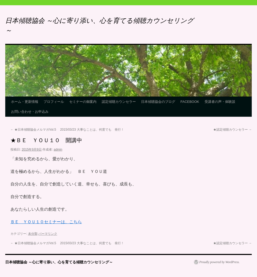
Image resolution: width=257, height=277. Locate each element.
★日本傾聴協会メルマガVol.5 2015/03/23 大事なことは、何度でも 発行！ (67, 129)
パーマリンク (47, 234)
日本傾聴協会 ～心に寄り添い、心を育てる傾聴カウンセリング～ (59, 262)
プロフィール (54, 102)
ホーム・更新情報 (24, 102)
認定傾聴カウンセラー (119, 102)
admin (58, 149)
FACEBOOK (189, 102)
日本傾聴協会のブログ (158, 102)
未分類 (33, 234)
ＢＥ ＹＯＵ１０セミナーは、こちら (46, 222)
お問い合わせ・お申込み (30, 112)
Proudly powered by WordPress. (219, 262)
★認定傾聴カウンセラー (232, 129)
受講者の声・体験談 (220, 102)
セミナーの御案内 (83, 102)
